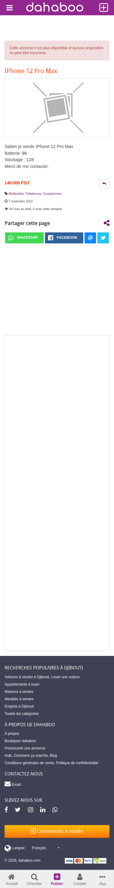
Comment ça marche (31, 755)
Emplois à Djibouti (19, 706)
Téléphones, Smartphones (43, 193)
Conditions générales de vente (29, 763)
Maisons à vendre (19, 692)
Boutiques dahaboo (20, 741)
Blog (53, 755)
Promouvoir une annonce (25, 748)
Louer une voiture (65, 677)
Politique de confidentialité (77, 763)
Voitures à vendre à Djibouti (27, 677)
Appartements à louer (22, 684)
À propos (12, 733)
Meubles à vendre (19, 699)
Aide (8, 755)
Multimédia (16, 193)
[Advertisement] (57, 493)
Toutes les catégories (22, 714)
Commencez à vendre (57, 831)
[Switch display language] (32, 847)
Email (13, 784)
